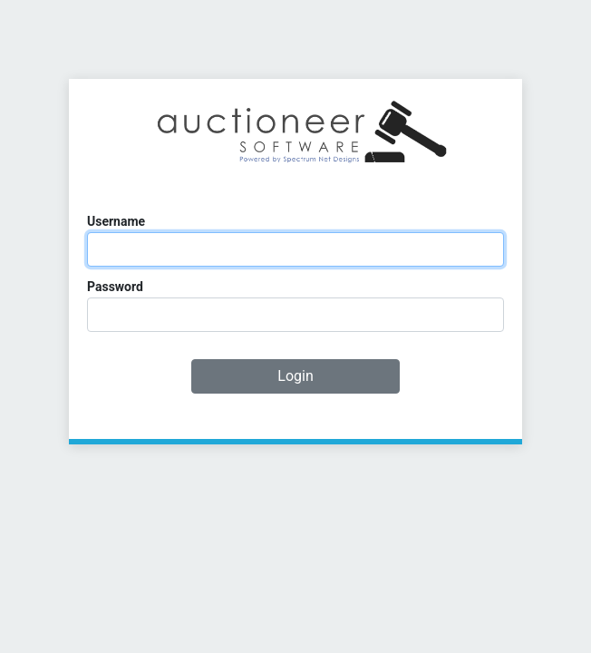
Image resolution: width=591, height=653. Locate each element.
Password (115, 286)
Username (116, 221)
